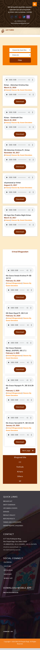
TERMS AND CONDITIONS (12, 522)
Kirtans (7, 90)
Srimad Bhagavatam (14, 283)
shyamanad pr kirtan (12, 183)
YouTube (7, 566)
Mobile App (8, 578)
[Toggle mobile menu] (35, 4)
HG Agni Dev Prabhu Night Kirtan (17, 215)
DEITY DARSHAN (9, 505)
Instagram (8, 570)
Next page (26, 450)
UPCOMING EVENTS (10, 508)
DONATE (6, 512)
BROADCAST (7, 501)
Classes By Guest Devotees (21, 90)
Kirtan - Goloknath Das (13, 117)
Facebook (8, 562)
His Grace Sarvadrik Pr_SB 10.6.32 (20, 423)
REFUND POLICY (9, 518)
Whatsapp (8, 574)
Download (20, 101)
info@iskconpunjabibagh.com (12, 547)
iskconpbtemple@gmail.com (20, 23)
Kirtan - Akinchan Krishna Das (16, 85)
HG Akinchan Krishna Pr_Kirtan (17, 150)
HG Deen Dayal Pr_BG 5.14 (17, 313)
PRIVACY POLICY (9, 515)
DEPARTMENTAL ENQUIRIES (13, 525)
